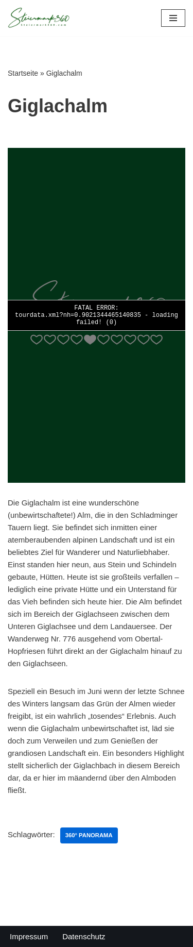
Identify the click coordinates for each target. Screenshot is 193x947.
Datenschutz (83, 936)
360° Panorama (89, 835)
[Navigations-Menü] (173, 18)
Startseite (23, 73)
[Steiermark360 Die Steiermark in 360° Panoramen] (38, 18)
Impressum (29, 936)
